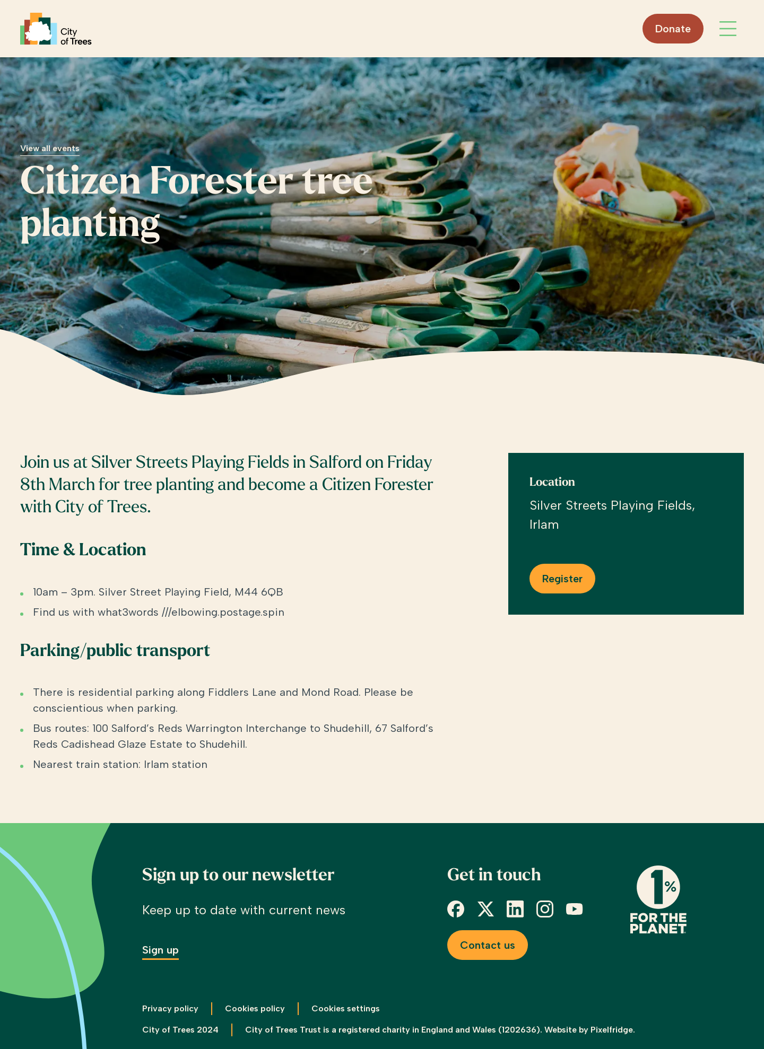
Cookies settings (345, 1008)
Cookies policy (255, 1008)
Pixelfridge (612, 1030)
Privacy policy (170, 1008)
